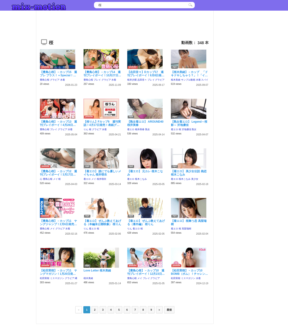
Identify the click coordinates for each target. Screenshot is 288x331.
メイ (55, 179)
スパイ (204, 79)
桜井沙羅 (132, 79)
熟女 (147, 129)
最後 (169, 309)
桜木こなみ (141, 179)
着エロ (130, 129)
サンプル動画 (188, 79)
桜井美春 (139, 129)
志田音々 (142, 79)
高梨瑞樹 (186, 228)
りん (86, 129)
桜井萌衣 (101, 179)
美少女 (194, 179)
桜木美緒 (175, 79)
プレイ (97, 79)
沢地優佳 (186, 129)
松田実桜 (44, 278)
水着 (62, 79)
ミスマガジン (57, 278)
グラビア (54, 79)
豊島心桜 (44, 79)
